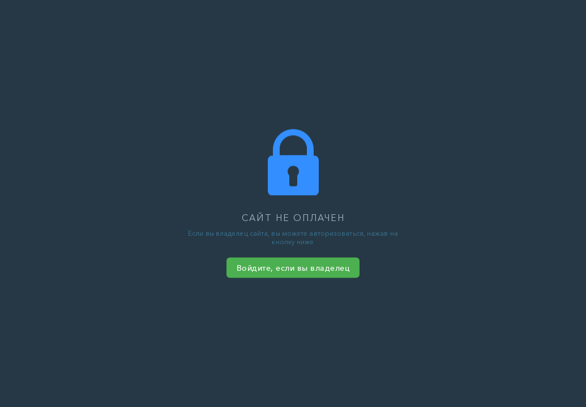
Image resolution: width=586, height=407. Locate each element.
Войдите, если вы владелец (293, 268)
